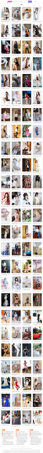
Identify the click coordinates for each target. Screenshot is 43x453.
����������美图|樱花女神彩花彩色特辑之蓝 (10, 431)
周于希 (15, 448)
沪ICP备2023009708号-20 (14, 446)
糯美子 (37, 450)
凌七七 (31, 448)
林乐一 (35, 450)
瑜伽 (27, 451)
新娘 (28, 450)
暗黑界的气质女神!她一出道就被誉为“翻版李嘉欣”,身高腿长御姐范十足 (12, 435)
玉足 (13, 450)
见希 (9, 450)
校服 (6, 450)
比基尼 (29, 450)
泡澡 (12, 450)
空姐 (39, 450)
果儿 (11, 450)
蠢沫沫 (16, 450)
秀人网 (10, 448)
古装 (23, 450)
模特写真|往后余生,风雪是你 (34, 435)
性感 (14, 450)
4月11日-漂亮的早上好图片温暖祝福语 (22, 439)
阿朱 (36, 448)
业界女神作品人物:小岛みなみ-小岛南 (8, 439)
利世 (37, 448)
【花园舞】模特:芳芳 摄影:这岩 (35, 442)
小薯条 (25, 451)
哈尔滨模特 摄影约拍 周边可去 (35, 429)
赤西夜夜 (20, 450)
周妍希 (39, 448)
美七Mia (29, 451)
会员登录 (19, 446)
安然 (17, 448)
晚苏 (22, 451)
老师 (15, 451)
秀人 (16, 448)
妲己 (13, 448)
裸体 (38, 450)
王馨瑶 (21, 448)
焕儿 (8, 450)
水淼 (33, 450)
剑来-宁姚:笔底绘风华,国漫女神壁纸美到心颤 (36, 432)
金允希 (20, 451)
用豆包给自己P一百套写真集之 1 (7, 432)
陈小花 (5, 450)
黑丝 (35, 448)
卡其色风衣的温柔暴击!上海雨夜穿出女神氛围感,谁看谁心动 (10, 442)
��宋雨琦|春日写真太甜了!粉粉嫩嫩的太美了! (37, 431)
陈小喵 (4, 448)
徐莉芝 (14, 451)
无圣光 (31, 450)
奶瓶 (24, 450)
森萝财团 (23, 448)
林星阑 (30, 448)
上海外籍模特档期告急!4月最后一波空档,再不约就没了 (24, 436)
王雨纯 (26, 448)
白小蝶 (18, 451)
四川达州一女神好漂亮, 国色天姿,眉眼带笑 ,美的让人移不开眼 (11, 429)
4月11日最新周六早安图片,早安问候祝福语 (22, 432)
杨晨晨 (6, 448)
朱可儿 (28, 448)
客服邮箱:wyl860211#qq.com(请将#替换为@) (26, 446)
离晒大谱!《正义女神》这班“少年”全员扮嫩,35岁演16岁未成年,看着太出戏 (26, 435)
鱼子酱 (11, 448)
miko (16, 451)
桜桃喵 (26, 450)
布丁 (23, 451)
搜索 (30, 1)
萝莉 (18, 450)
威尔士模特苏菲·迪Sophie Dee (21, 429)
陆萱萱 (19, 448)
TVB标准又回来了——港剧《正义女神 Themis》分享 (24, 431)
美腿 (22, 450)
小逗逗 (33, 448)
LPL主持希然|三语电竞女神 (20, 442)
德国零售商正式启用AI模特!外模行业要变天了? (37, 436)
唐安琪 (8, 448)
